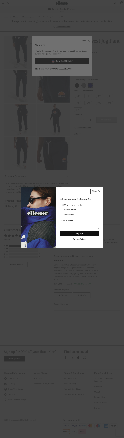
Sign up (79, 233)
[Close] (96, 191)
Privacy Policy (79, 239)
